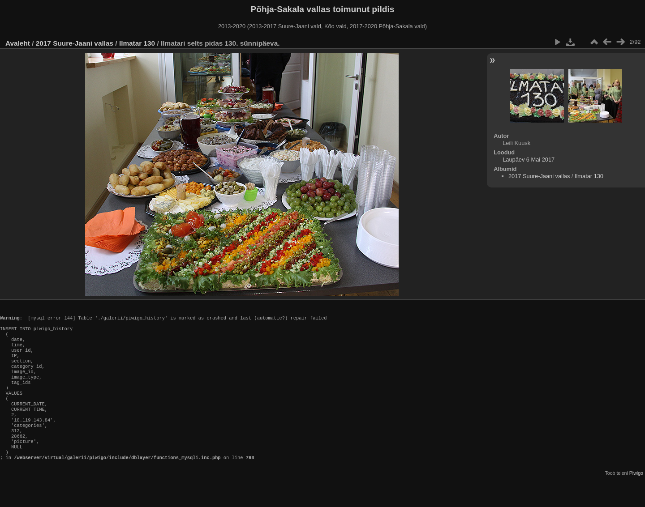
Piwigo (636, 500)
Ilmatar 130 (137, 43)
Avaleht (17, 43)
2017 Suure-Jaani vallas (74, 43)
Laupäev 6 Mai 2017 (529, 159)
